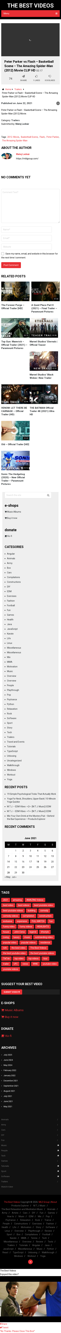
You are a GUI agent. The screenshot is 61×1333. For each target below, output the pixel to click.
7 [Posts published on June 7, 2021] (8, 856)
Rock (9, 713)
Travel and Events (15, 742)
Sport (9, 723)
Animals (11, 558)
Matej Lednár (22, 124)
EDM (9, 591)
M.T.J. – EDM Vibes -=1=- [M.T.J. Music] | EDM (29, 811)
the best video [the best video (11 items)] (18, 948)
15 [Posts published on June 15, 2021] (16, 861)
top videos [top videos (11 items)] (33, 958)
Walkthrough (13, 765)
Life (9, 638)
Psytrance (12, 699)
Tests (50, 1241)
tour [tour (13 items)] (45, 958)
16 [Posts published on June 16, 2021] (23, 861)
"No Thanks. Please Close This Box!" (17, 1331)
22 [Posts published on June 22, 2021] (16, 867)
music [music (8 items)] (27, 937)
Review (48, 1231)
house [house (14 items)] (6, 932)
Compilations (13, 577)
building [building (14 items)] (31, 910)
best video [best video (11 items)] (8, 905)
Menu (6, 13)
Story (9, 727)
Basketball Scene (29, 137)
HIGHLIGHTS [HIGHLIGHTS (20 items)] (43, 926)
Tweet (4, 1327)
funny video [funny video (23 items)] (9, 926)
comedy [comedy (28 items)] (44, 910)
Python (10, 704)
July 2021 (8, 1096)
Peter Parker (52, 137)
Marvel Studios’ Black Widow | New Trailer (41, 376)
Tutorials (11, 746)
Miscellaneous (14, 648)
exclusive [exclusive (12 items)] (7, 921)
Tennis (34, 1238)
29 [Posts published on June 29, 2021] (16, 872)
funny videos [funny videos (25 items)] (26, 926)
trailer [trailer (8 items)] (6, 964)
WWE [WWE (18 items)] (35, 964)
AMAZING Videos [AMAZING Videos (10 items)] (35, 900)
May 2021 (8, 1106)
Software (11, 718)
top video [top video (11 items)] (19, 958)
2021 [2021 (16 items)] (5, 900)
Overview (11, 676)
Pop (9, 695)
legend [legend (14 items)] (32, 932)
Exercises (11, 596)
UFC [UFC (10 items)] (16, 964)
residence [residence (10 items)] (45, 942)
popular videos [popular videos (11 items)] (28, 942)
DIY (8, 586)
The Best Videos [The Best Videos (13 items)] (38, 948)
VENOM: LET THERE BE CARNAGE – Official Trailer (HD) (14, 411)
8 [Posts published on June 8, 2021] (15, 856)
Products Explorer (20, 1205)
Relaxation (12, 709)
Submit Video (12, 992)
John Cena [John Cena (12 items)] (19, 932)
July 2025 (8, 1055)
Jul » (14, 877)
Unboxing (11, 756)
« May (7, 877)
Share (3, 1324)
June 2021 (8, 1101)
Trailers (15, 120)
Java (9, 624)
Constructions (14, 582)
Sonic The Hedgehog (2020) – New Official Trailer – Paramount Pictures (13, 479)
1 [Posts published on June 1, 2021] (15, 850)
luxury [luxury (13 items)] (17, 937)
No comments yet (16, 177)
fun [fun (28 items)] (51, 921)
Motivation (12, 666)
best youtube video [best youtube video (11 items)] (43, 905)
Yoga (9, 779)
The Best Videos (30, 5)
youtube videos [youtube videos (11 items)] (10, 969)
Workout (11, 774)
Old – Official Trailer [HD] (15, 444)
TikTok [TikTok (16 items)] (6, 958)
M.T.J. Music (39, 1205)
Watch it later (7, 1187)
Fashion (11, 601)
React (5, 1252)
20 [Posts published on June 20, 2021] (52, 861)
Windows (11, 770)
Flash (42, 137)
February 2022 (10, 1070)
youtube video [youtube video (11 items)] (50, 964)
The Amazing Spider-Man (14, 140)
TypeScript (12, 751)
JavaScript (12, 629)
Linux (9, 643)
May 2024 (8, 1065)
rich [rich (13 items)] (5, 948)
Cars (9, 572)
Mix (8, 657)
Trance (47, 1220)
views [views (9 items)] (25, 964)
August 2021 (9, 1091)
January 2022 (9, 1075)
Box (9, 568)
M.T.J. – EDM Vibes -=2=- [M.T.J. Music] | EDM (29, 806)
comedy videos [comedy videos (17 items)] (10, 916)
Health (10, 619)
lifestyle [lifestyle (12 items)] (45, 932)
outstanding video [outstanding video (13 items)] (44, 937)
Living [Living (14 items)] (6, 937)
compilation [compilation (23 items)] (28, 916)
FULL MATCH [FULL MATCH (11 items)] (38, 921)
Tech (9, 732)
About (54, 1202)
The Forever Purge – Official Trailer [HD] (12, 307)
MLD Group (44, 1202)
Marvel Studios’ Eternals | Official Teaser (43, 343)
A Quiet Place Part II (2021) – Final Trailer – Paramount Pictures (44, 308)
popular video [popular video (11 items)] (9, 942)
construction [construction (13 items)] (45, 916)
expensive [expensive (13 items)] (22, 921)
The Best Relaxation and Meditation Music (22, 1209)
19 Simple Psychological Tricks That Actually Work (31, 794)
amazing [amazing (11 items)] (17, 900)
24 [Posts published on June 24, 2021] (30, 867)
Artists (15, 1213)
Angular (11, 554)
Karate (10, 633)
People (10, 685)
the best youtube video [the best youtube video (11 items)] (14, 953)
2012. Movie (13, 137)
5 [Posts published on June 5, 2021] (45, 850)
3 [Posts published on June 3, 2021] (30, 850)
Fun (9, 610)
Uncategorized (14, 760)
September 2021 (11, 1086)
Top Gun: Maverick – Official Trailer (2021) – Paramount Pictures (14, 345)
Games (10, 615)
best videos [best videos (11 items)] (23, 905)
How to (10, 1216)
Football (11, 605)
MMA (9, 662)
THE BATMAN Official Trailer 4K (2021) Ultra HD (42, 411)
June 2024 (8, 1060)
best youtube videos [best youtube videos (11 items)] (13, 910)
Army (9, 563)
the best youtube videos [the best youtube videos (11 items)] (42, 953)
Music (10, 671)
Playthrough (13, 690)
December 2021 (11, 1080)
